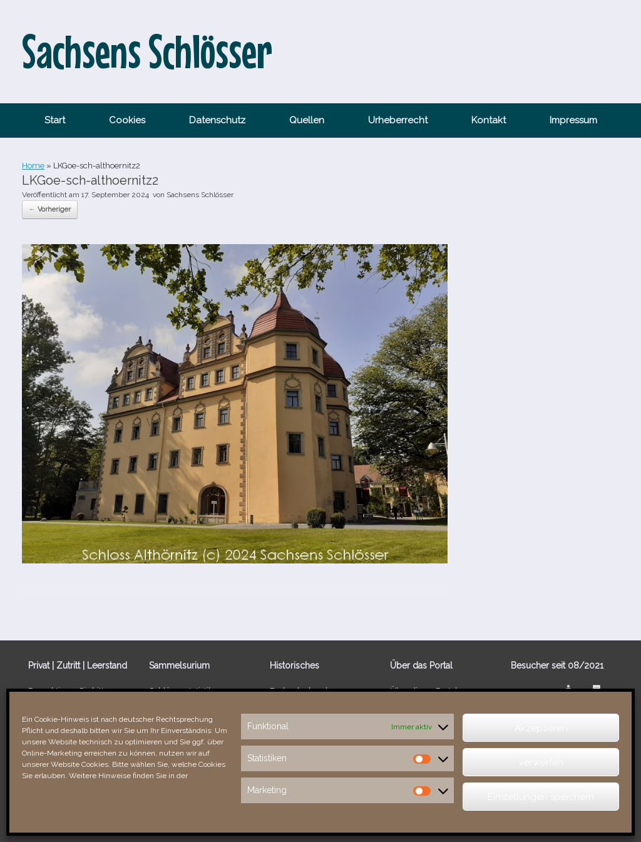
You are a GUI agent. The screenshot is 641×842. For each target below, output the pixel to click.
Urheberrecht (398, 120)
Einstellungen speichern (541, 797)
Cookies (127, 120)
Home (33, 165)
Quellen (306, 120)
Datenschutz (217, 120)
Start (54, 120)
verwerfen (541, 762)
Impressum (573, 120)
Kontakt (488, 120)
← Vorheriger (50, 209)
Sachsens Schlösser (200, 194)
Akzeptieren (541, 728)
